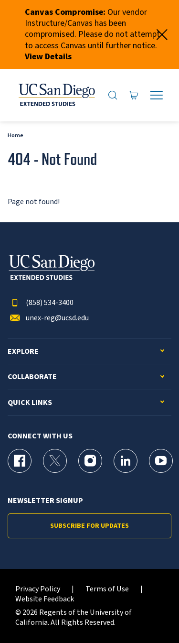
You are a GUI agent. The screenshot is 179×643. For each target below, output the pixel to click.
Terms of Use (107, 589)
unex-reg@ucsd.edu (48, 318)
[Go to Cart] (133, 95)
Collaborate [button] (32, 377)
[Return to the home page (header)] (56, 95)
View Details (48, 57)
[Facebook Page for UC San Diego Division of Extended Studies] (20, 461)
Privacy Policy (37, 589)
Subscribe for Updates (89, 526)
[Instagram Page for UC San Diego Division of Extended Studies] (90, 461)
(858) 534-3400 (41, 303)
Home (15, 135)
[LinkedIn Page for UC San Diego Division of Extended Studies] (125, 461)
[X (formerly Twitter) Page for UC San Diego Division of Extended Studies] (55, 461)
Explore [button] (23, 352)
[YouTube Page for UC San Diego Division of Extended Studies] (161, 461)
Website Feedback (44, 599)
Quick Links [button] (30, 403)
